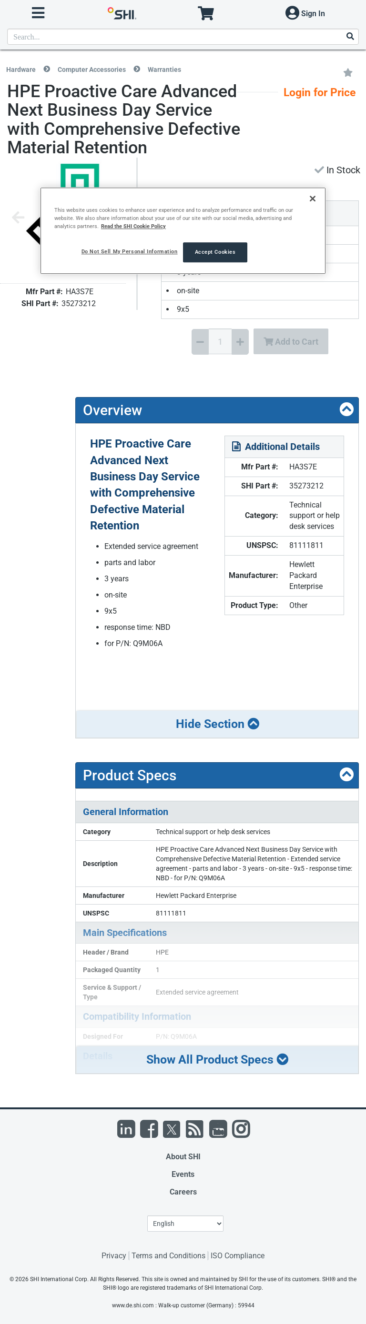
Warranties (164, 69)
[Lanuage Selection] (185, 1223)
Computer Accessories (92, 69)
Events (183, 1174)
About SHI (183, 1156)
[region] (183, 230)
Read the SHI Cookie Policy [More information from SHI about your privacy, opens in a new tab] (133, 226)
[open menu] (38, 13)
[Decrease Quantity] (200, 342)
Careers (183, 1191)
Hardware (21, 69)
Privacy (114, 1255)
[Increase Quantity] (240, 342)
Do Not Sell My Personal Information (129, 252)
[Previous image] (18, 218)
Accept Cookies (215, 252)
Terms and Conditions (168, 1255)
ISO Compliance (237, 1255)
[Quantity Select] (220, 341)
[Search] (350, 37)
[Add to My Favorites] (348, 71)
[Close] (312, 198)
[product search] (183, 37)
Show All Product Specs (217, 1059)
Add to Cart (291, 342)
